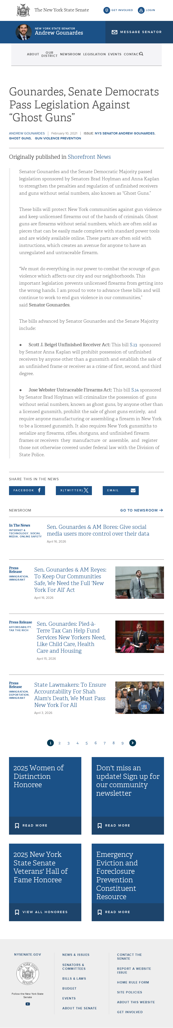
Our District (45, 56)
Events (116, 56)
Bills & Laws (74, 978)
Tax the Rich (18, 630)
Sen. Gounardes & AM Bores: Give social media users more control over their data (98, 530)
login (150, 11)
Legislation (96, 56)
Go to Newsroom (139, 510)
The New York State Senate (61, 11)
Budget (69, 988)
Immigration (18, 576)
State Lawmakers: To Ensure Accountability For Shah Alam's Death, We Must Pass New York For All (70, 695)
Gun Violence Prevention (58, 138)
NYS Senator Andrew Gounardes (125, 133)
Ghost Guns (20, 138)
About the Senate (79, 1008)
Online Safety (31, 536)
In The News (19, 525)
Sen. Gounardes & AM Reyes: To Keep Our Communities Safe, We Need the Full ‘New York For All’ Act (70, 579)
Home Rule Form (133, 982)
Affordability (20, 627)
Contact (134, 56)
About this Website (136, 1002)
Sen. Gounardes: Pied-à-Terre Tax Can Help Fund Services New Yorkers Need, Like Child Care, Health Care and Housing (71, 637)
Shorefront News (89, 157)
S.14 (135, 390)
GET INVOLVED (130, 1012)
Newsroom (71, 56)
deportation (19, 695)
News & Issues (75, 954)
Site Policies (129, 992)
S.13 (133, 345)
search (150, 56)
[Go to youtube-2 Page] (27, 1004)
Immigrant (17, 580)
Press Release (15, 570)
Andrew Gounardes (59, 34)
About (24, 56)
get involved (122, 11)
